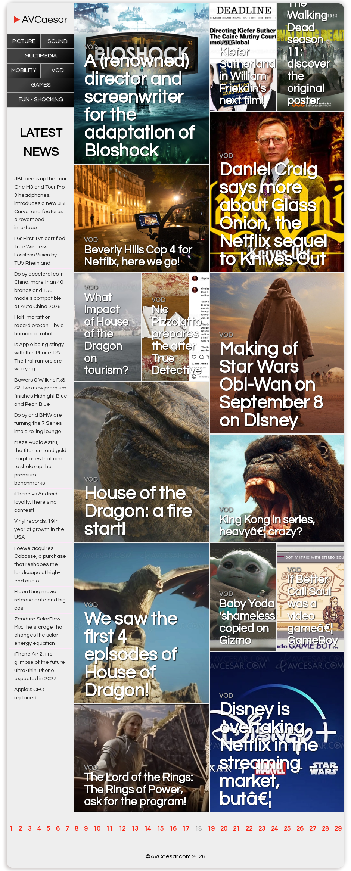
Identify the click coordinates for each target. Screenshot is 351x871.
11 (109, 828)
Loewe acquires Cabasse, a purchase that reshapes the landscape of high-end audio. (40, 564)
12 (122, 828)
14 (147, 828)
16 (173, 828)
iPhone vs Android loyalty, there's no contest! (36, 502)
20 (223, 828)
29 (338, 828)
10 (96, 828)
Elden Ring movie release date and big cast (40, 600)
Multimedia (41, 56)
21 (236, 828)
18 (198, 828)
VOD (58, 70)
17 (185, 828)
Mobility (23, 70)
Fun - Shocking (41, 99)
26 (299, 828)
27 (312, 828)
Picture (23, 41)
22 (249, 828)
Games (41, 85)
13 (134, 828)
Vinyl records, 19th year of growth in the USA (39, 529)
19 (211, 828)
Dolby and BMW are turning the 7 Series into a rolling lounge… (39, 423)
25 (287, 828)
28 (325, 828)
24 (274, 828)
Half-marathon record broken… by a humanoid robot (39, 325)
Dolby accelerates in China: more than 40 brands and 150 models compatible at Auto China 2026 (39, 290)
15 (160, 828)
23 (261, 828)
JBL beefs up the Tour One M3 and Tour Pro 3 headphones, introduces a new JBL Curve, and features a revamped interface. (40, 203)
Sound (57, 41)
